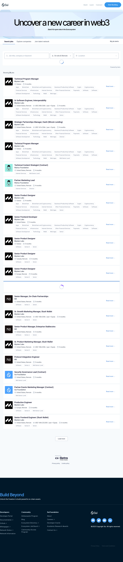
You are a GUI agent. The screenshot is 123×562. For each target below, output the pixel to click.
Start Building (113, 5)
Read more (111, 87)
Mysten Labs (19, 81)
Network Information (7, 533)
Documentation (6, 520)
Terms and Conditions (108, 546)
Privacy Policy (95, 546)
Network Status (6, 530)
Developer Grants (53, 523)
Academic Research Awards (57, 526)
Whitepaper (4, 527)
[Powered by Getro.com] (61, 458)
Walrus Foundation (21, 168)
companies (24, 42)
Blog (23, 519)
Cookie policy (65, 463)
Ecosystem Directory (29, 523)
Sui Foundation (20, 375)
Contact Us (51, 530)
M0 (15, 299)
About (49, 516)
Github (2, 523)
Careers (50, 519)
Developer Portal (6, 516)
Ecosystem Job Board (29, 526)
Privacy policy (56, 463)
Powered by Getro (115, 67)
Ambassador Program (29, 516)
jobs (8, 42)
